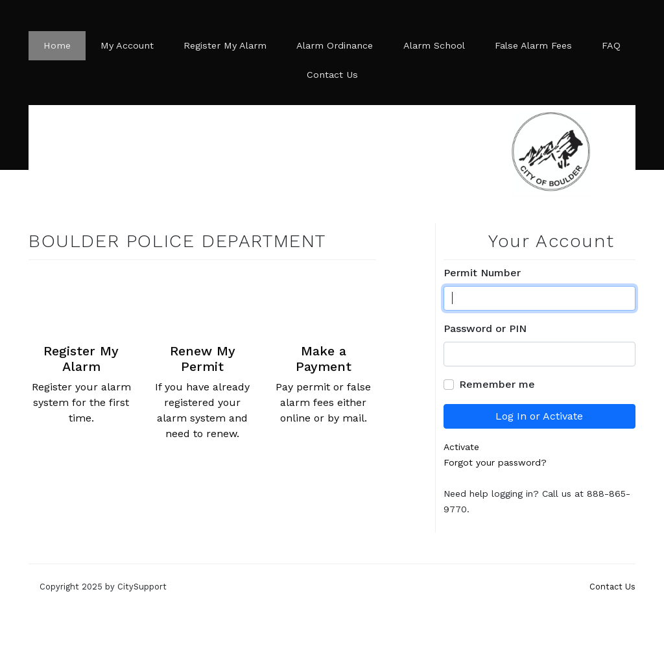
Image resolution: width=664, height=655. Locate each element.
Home (57, 45)
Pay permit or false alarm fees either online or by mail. (323, 347)
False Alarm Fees (533, 45)
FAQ (611, 45)
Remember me (497, 384)
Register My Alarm (225, 45)
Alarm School (434, 45)
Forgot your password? (495, 462)
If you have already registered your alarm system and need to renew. (202, 355)
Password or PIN (485, 328)
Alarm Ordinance (334, 45)
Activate (461, 447)
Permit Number (482, 273)
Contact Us (332, 74)
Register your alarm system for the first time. (81, 347)
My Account (127, 45)
